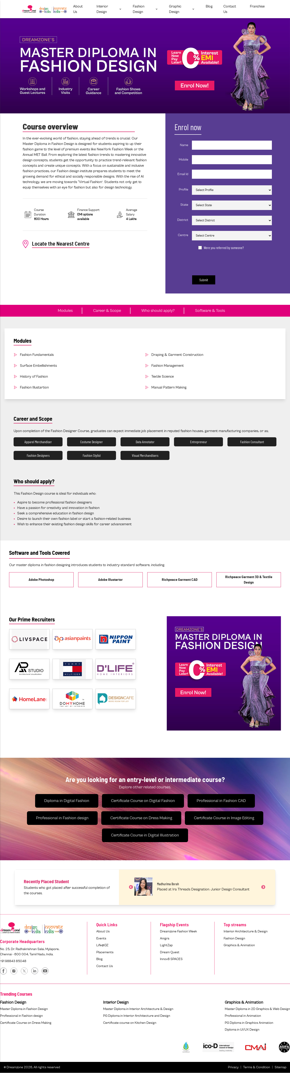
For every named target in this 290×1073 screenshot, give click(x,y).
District (182, 220)
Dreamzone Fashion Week (178, 931)
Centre (183, 235)
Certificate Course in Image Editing (224, 818)
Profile (183, 189)
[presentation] (222, 261)
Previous (131, 887)
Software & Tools (210, 311)
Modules (65, 311)
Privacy (233, 1067)
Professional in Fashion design (62, 818)
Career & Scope (107, 311)
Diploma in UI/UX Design (242, 1029)
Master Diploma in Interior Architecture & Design (138, 1009)
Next (263, 887)
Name (184, 145)
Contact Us (104, 966)
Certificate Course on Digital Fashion (143, 801)
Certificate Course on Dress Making (141, 818)
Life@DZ (102, 945)
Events (101, 938)
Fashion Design (234, 938)
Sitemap (280, 1067)
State (184, 204)
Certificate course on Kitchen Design (129, 1022)
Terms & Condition (256, 1067)
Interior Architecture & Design (246, 931)
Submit (203, 280)
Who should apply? (158, 311)
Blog (99, 959)
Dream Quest (169, 952)
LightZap (166, 945)
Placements (105, 952)
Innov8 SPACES (171, 959)
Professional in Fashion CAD (221, 801)
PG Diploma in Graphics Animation (249, 1022)
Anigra (164, 938)
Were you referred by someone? (224, 247)
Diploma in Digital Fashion (66, 801)
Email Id (182, 174)
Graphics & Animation (239, 945)
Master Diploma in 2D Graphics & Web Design (257, 1009)
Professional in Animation (243, 1015)
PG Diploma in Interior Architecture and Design (136, 1015)
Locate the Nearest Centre (56, 244)
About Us (103, 931)
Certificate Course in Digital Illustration (145, 835)
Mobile (183, 159)
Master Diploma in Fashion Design (24, 1009)
